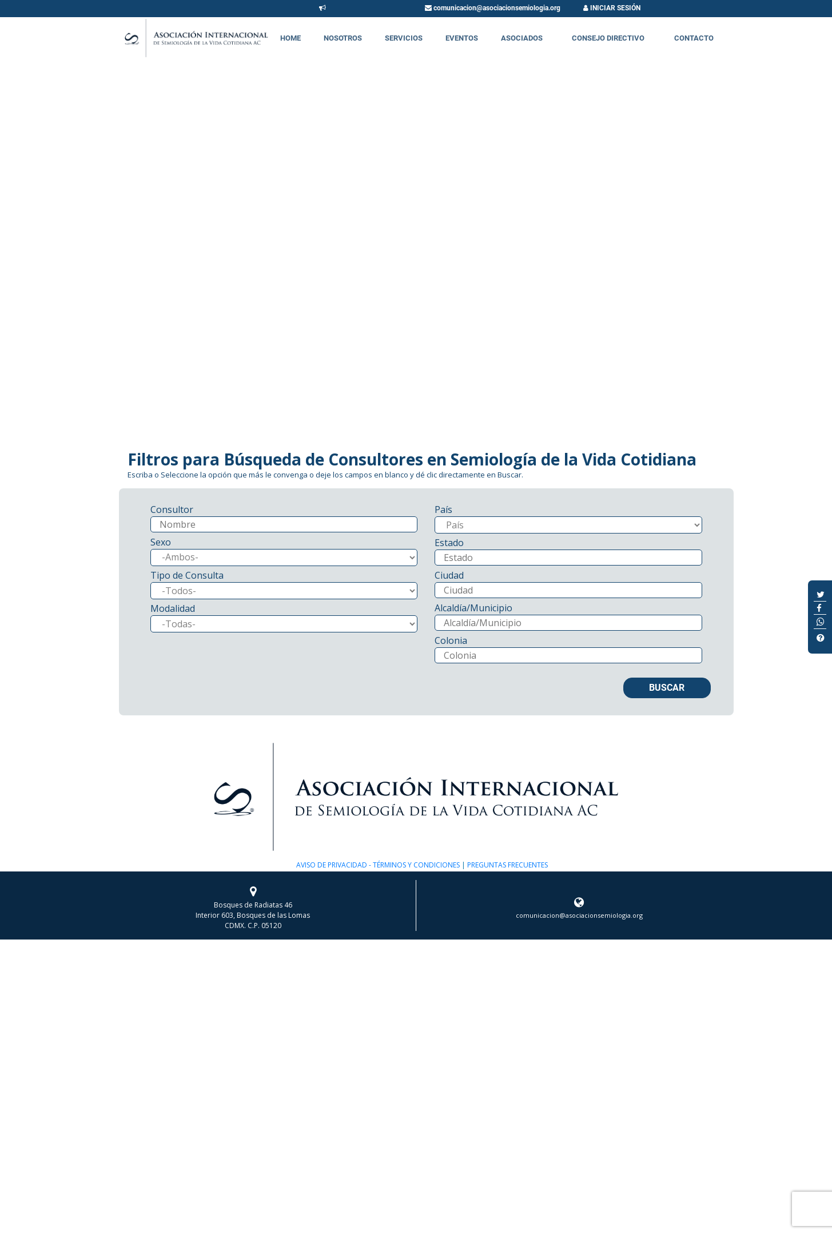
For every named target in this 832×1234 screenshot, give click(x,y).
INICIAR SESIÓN (611, 8)
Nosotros (343, 38)
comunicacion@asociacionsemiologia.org (492, 8)
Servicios (404, 38)
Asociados (522, 38)
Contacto (694, 38)
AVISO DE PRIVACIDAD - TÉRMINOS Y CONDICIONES (378, 865)
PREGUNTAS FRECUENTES (506, 865)
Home (290, 38)
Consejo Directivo (608, 38)
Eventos (461, 38)
